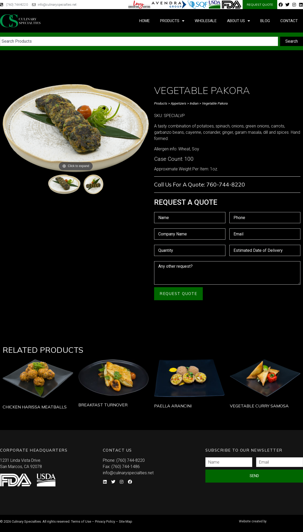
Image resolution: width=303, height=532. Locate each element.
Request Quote (178, 293)
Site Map (125, 521)
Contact (289, 20)
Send (254, 475)
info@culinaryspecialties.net (128, 472)
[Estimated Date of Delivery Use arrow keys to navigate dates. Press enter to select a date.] (265, 250)
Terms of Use (81, 521)
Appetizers (178, 103)
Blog (265, 20)
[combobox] (139, 41)
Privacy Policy (105, 521)
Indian (194, 103)
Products (172, 20)
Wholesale (206, 20)
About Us (238, 20)
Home (144, 20)
